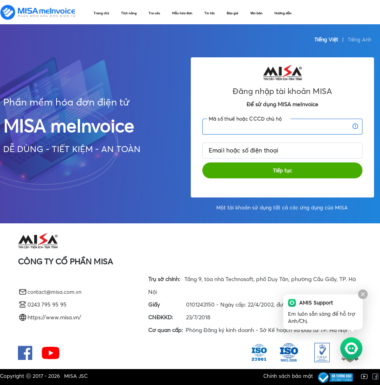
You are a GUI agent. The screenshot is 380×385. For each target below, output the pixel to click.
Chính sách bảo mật (286, 376)
